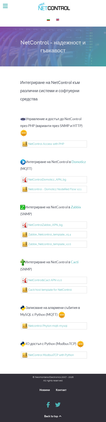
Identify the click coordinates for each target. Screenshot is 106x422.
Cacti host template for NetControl (50, 289)
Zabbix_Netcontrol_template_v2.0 (49, 244)
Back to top (53, 416)
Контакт (61, 389)
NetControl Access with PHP (46, 144)
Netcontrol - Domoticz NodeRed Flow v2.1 (54, 189)
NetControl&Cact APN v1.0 (45, 280)
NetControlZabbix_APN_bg (45, 225)
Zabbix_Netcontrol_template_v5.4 (49, 234)
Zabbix (76, 207)
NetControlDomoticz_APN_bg (47, 179)
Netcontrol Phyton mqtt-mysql (47, 325)
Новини (44, 389)
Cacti (75, 262)
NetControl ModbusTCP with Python (51, 355)
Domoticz (79, 162)
